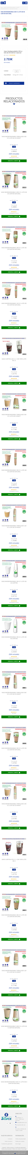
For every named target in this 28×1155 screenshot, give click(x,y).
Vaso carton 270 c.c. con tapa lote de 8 (14, 860)
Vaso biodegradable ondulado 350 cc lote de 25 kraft (14, 137)
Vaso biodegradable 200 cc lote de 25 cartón (14, 582)
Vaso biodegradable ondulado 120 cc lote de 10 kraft (14, 971)
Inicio (2, 7)
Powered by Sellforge (8, 1153)
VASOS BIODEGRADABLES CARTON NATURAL (10, 8)
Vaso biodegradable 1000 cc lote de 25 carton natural (14, 193)
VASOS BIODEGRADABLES (9, 7)
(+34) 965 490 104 (20, 1125)
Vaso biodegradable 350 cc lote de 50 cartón (14, 637)
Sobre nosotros (8, 1141)
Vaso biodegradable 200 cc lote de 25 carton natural (14, 248)
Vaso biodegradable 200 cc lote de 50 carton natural (14, 470)
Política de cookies (19, 1141)
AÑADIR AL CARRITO (14, 161)
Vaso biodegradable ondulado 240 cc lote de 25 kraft (14, 804)
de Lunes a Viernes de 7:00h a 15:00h (20, 1129)
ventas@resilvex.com (22, 1122)
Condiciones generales (6, 1144)
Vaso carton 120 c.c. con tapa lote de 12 (14, 359)
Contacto (10, 1139)
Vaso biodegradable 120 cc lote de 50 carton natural (14, 304)
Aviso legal (18, 1144)
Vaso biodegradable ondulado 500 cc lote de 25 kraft (14, 693)
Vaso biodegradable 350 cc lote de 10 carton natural (14, 915)
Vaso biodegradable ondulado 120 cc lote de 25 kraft (14, 526)
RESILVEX (20, 1152)
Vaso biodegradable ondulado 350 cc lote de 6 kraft (14, 415)
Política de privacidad (20, 1139)
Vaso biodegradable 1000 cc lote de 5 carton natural (14, 1027)
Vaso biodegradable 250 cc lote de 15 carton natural (14, 749)
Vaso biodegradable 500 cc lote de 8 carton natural (14, 1082)
